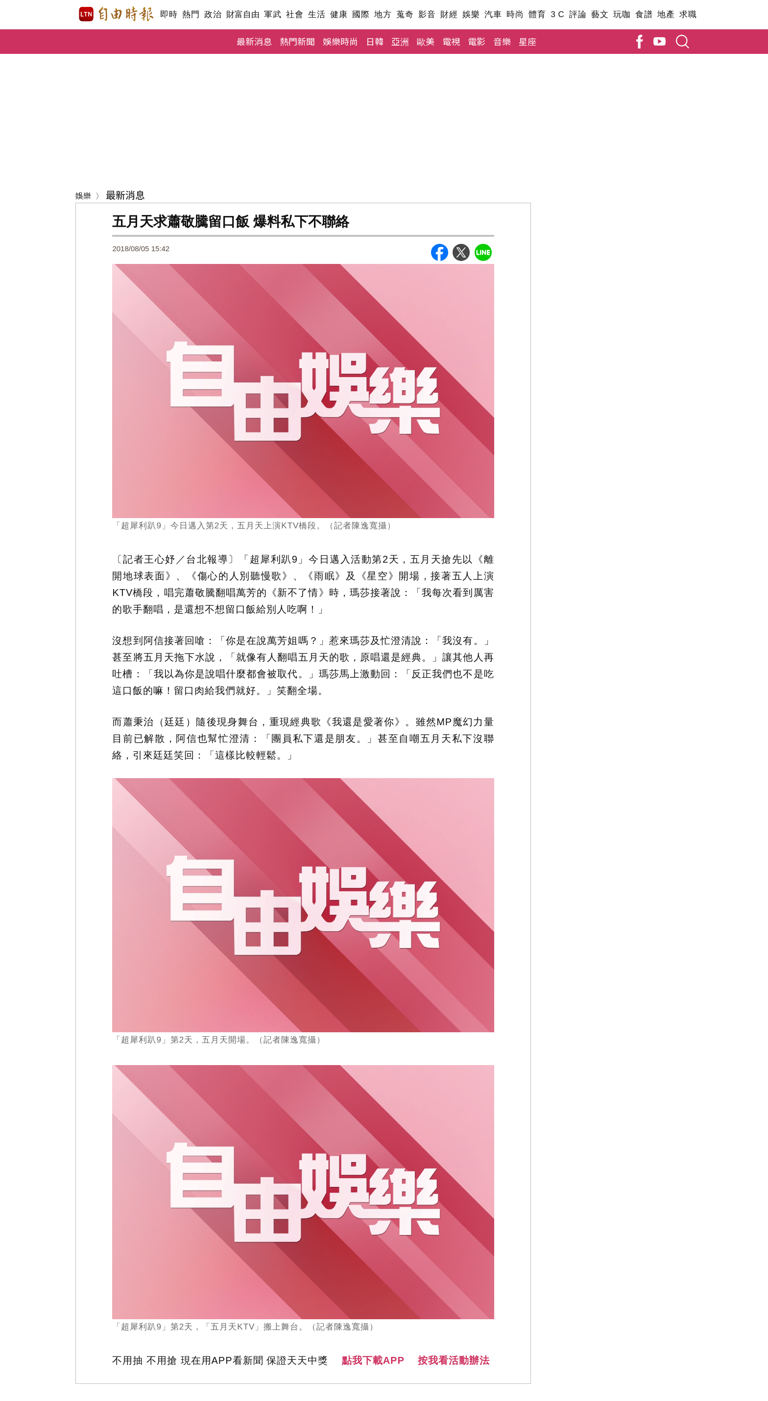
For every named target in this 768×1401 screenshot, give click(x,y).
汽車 (493, 14)
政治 (212, 14)
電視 (451, 41)
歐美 (425, 41)
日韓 (375, 41)
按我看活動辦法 (454, 1360)
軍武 (272, 14)
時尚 (515, 14)
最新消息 (254, 41)
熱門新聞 (297, 41)
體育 (537, 14)
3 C (557, 14)
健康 (338, 14)
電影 (476, 41)
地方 (382, 14)
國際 (360, 14)
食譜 (643, 14)
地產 (665, 14)
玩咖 (621, 14)
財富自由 (242, 14)
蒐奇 (404, 14)
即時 (168, 14)
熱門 (190, 14)
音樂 (502, 41)
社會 (294, 14)
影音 (426, 14)
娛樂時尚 (340, 41)
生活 (316, 14)
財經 (448, 14)
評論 (577, 14)
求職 (687, 14)
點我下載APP (373, 1360)
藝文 (599, 14)
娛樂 (471, 14)
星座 (527, 41)
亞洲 (400, 41)
